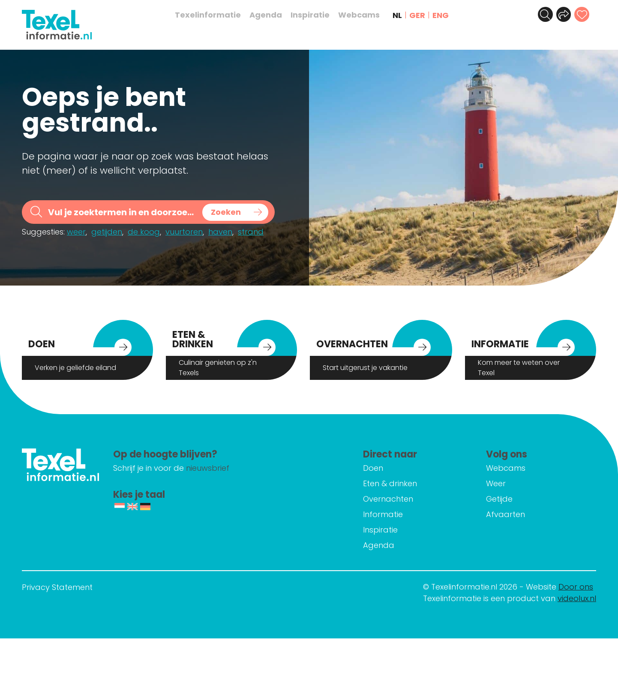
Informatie (399, 514)
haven (220, 231)
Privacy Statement (57, 587)
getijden (106, 231)
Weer (504, 483)
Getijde (507, 498)
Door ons (575, 586)
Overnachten (404, 498)
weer (76, 231)
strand (251, 231)
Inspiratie (314, 15)
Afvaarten (513, 514)
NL (401, 15)
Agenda (270, 15)
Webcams (363, 15)
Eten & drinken (406, 483)
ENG (445, 15)
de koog (144, 231)
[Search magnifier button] (235, 212)
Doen (389, 468)
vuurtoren (184, 231)
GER (421, 15)
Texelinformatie (212, 15)
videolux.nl (577, 598)
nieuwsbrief (244, 468)
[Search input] (122, 212)
